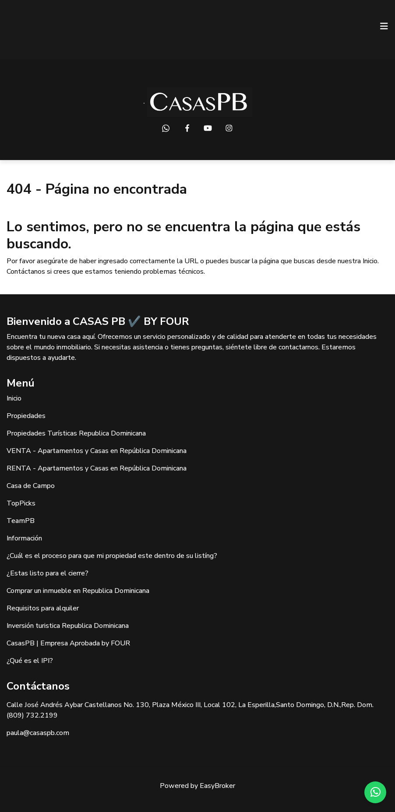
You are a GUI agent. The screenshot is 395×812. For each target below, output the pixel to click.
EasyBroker (217, 786)
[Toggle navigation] (384, 26)
